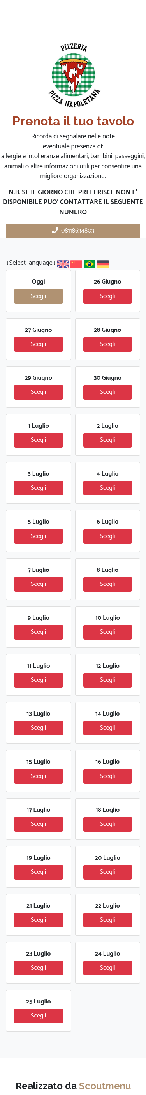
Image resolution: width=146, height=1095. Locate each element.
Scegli (38, 296)
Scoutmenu (105, 1085)
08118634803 (73, 231)
